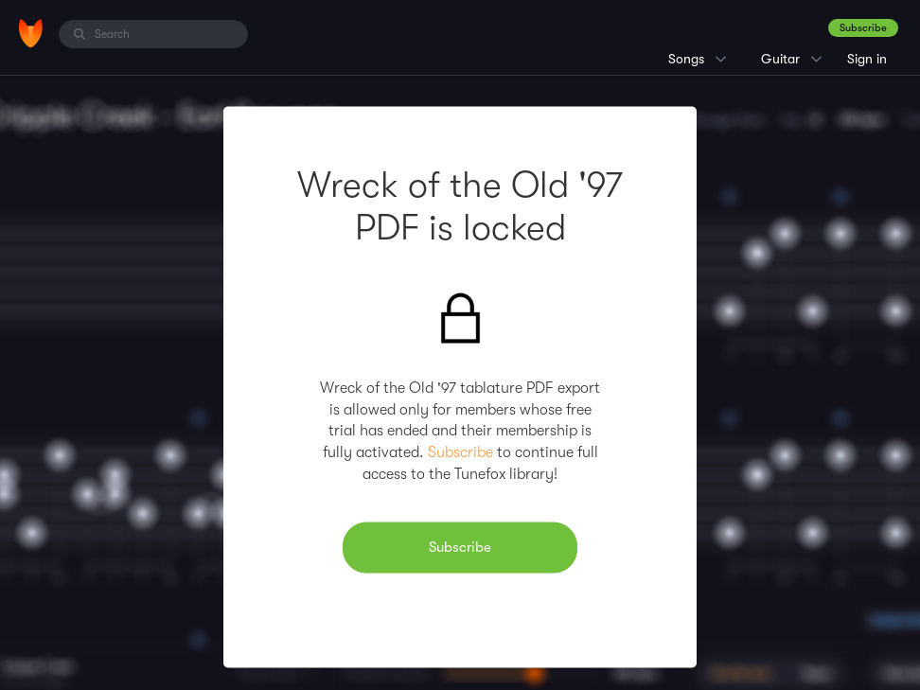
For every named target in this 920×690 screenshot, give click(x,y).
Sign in (867, 58)
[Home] (31, 33)
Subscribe (863, 28)
